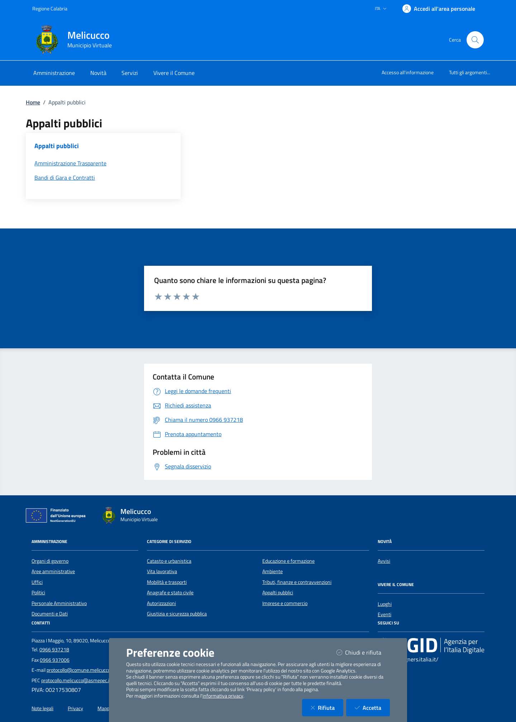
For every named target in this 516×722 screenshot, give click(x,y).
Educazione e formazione (288, 561)
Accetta (372, 707)
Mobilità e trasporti (167, 582)
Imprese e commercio (284, 603)
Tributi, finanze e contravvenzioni (296, 582)
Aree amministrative (53, 571)
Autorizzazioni (161, 603)
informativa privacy (222, 696)
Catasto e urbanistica (169, 561)
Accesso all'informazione (408, 72)
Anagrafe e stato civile (170, 592)
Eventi (384, 614)
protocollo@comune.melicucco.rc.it (83, 670)
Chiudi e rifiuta (363, 652)
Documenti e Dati (50, 614)
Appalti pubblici (277, 592)
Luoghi (385, 604)
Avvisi (384, 561)
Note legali (42, 708)
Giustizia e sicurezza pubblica (177, 614)
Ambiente (272, 571)
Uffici (37, 582)
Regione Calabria (49, 8)
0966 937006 (55, 660)
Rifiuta (327, 707)
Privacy (75, 708)
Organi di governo (50, 561)
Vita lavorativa (162, 571)
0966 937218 (54, 649)
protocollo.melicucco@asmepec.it (76, 680)
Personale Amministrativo (59, 603)
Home (33, 102)
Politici (38, 592)
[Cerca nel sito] (475, 39)
